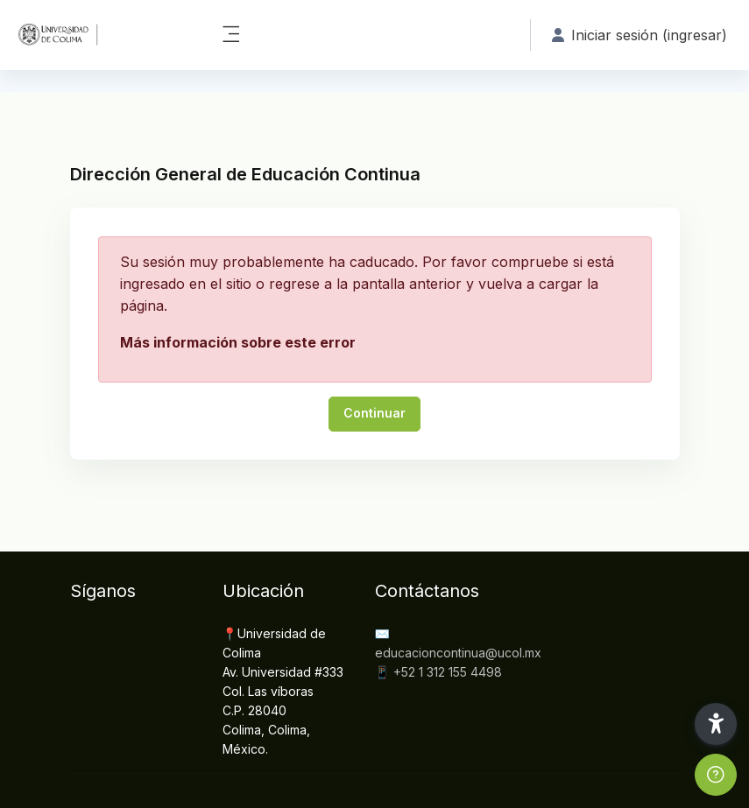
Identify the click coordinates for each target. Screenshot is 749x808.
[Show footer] (716, 775)
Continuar (374, 412)
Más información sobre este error (238, 342)
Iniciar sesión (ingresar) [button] (639, 35)
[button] (716, 724)
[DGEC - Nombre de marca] (100, 35)
